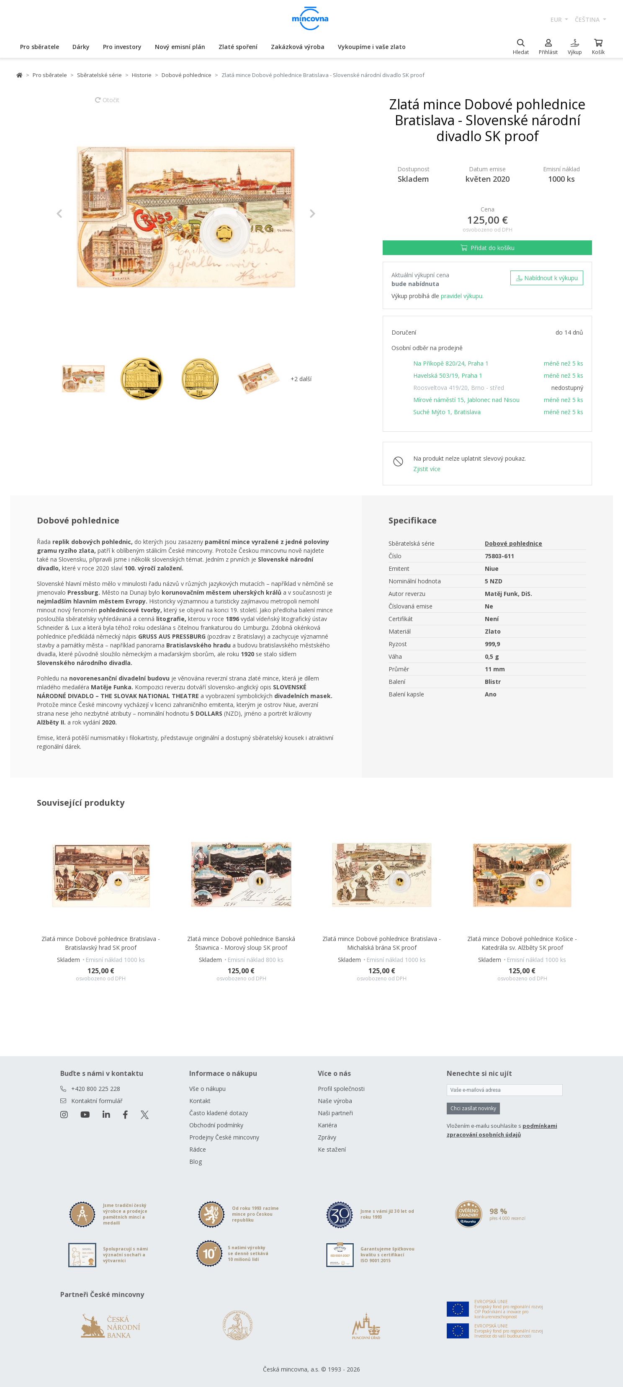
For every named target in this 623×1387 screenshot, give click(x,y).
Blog (195, 1161)
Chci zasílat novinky (473, 1108)
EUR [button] (557, 19)
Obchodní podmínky (216, 1125)
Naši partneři (335, 1113)
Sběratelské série (99, 75)
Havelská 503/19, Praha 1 (447, 375)
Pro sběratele (39, 47)
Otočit (107, 104)
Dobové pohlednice (186, 75)
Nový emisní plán (180, 47)
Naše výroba (335, 1101)
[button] (75, 213)
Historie (142, 75)
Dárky (81, 47)
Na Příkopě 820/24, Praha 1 (451, 363)
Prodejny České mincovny (224, 1137)
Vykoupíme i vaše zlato (372, 47)
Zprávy (327, 1137)
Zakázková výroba (297, 47)
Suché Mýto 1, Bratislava (447, 412)
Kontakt (200, 1101)
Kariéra (327, 1125)
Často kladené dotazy (218, 1113)
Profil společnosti (341, 1089)
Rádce (197, 1149)
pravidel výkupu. (462, 296)
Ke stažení (332, 1149)
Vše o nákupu (207, 1089)
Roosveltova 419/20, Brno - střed (458, 388)
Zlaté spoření (238, 47)
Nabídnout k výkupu (547, 278)
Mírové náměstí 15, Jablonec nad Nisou (466, 400)
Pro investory (122, 47)
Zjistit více (426, 469)
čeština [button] (588, 19)
